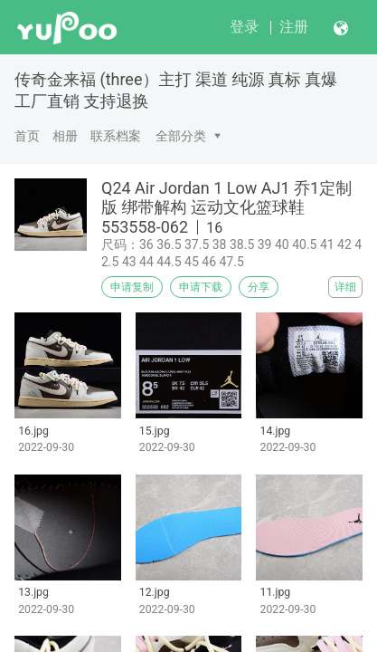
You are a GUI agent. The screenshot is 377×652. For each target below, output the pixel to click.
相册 (65, 136)
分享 (258, 287)
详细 (345, 287)
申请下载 (200, 287)
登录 (244, 26)
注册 (293, 26)
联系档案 (115, 136)
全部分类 (181, 136)
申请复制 (132, 287)
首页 (27, 136)
